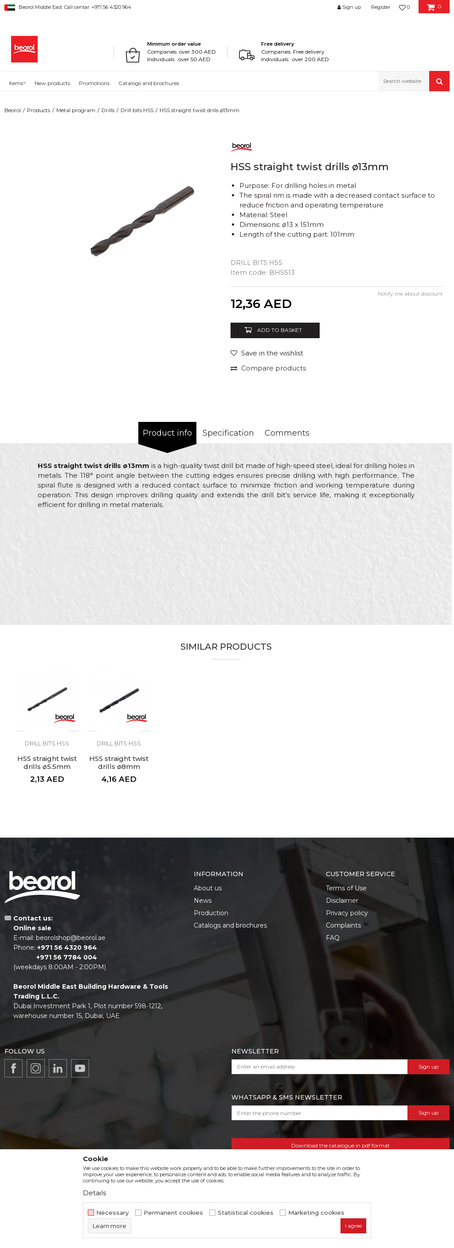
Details (94, 1193)
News (202, 901)
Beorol (12, 110)
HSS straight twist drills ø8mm (119, 763)
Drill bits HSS (137, 110)
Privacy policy (347, 913)
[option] (143, 222)
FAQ (333, 938)
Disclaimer (342, 901)
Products (38, 110)
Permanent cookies (173, 1212)
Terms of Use (346, 888)
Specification (228, 433)
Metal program (75, 110)
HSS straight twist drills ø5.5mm (47, 763)
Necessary (112, 1212)
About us (208, 888)
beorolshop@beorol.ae (71, 938)
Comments (287, 433)
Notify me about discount (410, 293)
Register (380, 7)
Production (211, 913)
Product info (167, 433)
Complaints (343, 925)
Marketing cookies (316, 1212)
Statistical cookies (246, 1212)
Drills (108, 110)
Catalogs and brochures (230, 925)
